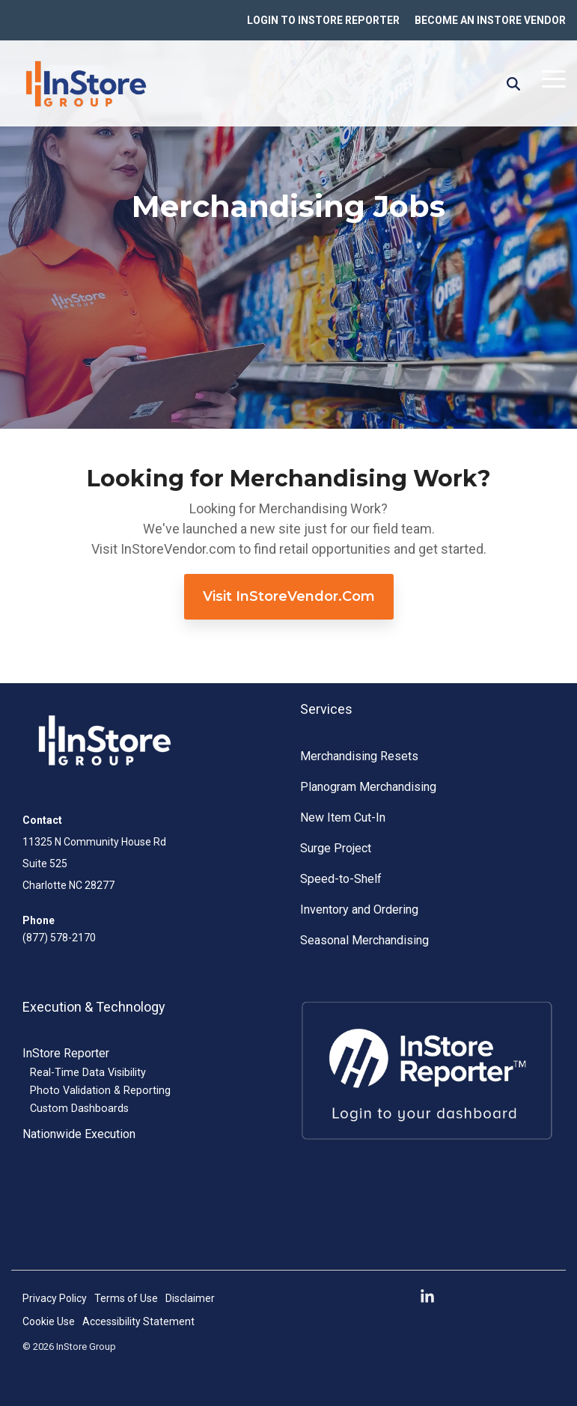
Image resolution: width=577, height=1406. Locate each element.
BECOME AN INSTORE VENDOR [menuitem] (490, 20)
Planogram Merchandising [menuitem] (368, 787)
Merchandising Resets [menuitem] (359, 756)
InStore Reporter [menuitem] (65, 1053)
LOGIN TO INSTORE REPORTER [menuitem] (323, 20)
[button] (554, 77)
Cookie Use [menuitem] (48, 1321)
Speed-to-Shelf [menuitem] (341, 879)
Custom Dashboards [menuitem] (79, 1108)
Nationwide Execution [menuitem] (78, 1134)
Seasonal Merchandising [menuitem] (364, 940)
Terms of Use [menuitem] (126, 1298)
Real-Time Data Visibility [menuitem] (88, 1072)
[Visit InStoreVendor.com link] (289, 597)
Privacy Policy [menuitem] (54, 1298)
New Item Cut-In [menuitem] (342, 817)
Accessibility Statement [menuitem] (138, 1321)
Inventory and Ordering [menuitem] (359, 909)
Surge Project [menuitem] (335, 848)
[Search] (513, 83)
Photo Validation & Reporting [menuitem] (100, 1090)
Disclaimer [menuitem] (190, 1298)
